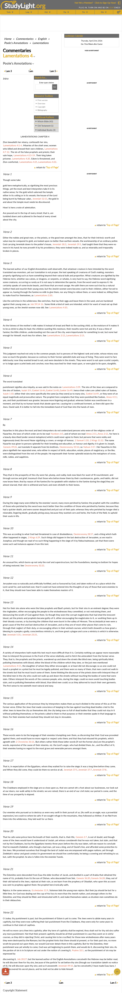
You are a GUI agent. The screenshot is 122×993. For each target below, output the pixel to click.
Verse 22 (8, 912)
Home (7, 38)
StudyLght (19, 6)
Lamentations (40, 42)
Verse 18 (8, 781)
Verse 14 (8, 646)
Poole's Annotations (16, 42)
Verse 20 (8, 831)
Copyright (41, 107)
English (42, 38)
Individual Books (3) (46, 130)
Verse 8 (7, 469)
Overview (41, 103)
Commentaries (24, 38)
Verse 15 (8, 697)
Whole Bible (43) (45, 121)
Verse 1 (7, 174)
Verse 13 (8, 602)
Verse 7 (7, 419)
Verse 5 (7, 347)
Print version (43, 100)
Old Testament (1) (45, 125)
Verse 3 (7, 263)
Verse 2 (7, 231)
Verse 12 (8, 577)
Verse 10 (8, 528)
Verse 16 (8, 729)
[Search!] (54, 87)
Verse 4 (7, 319)
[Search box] (43, 87)
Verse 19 (8, 806)
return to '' (47, 167)
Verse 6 (7, 375)
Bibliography (42, 110)
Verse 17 (8, 760)
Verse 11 (8, 556)
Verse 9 (7, 497)
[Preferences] (119, 12)
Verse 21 (8, 869)
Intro (5, 78)
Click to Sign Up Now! (105, 2)
